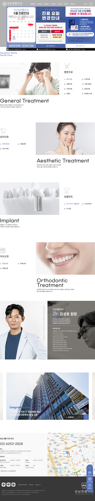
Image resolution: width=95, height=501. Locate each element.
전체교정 (5, 263)
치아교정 (53, 4)
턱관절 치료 (88, 93)
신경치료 (87, 79)
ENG (86, 3)
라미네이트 (6, 144)
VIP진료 (59, 4)
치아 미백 (5, 148)
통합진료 (33, 4)
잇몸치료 (69, 84)
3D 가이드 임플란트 (72, 203)
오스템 (68, 208)
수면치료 (69, 89)
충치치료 (69, 79)
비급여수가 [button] (38, 484)
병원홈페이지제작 (5, 496)
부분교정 (23, 263)
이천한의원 (12, 496)
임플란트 (46, 4)
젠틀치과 (72, 4)
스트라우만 (88, 203)
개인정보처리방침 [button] (22, 484)
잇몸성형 (23, 144)
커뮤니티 (66, 4)
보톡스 (68, 93)
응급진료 (87, 89)
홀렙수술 (16, 496)
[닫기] (83, 49)
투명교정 (5, 268)
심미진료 (39, 4)
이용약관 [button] (31, 484)
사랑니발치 (88, 84)
